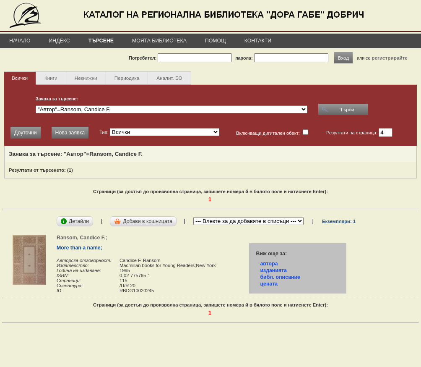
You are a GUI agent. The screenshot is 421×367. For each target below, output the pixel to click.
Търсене (101, 41)
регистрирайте (390, 57)
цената (269, 284)
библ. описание (280, 277)
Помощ (215, 41)
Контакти (257, 41)
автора (269, 264)
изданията (273, 270)
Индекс (59, 41)
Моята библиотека (159, 41)
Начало (20, 41)
